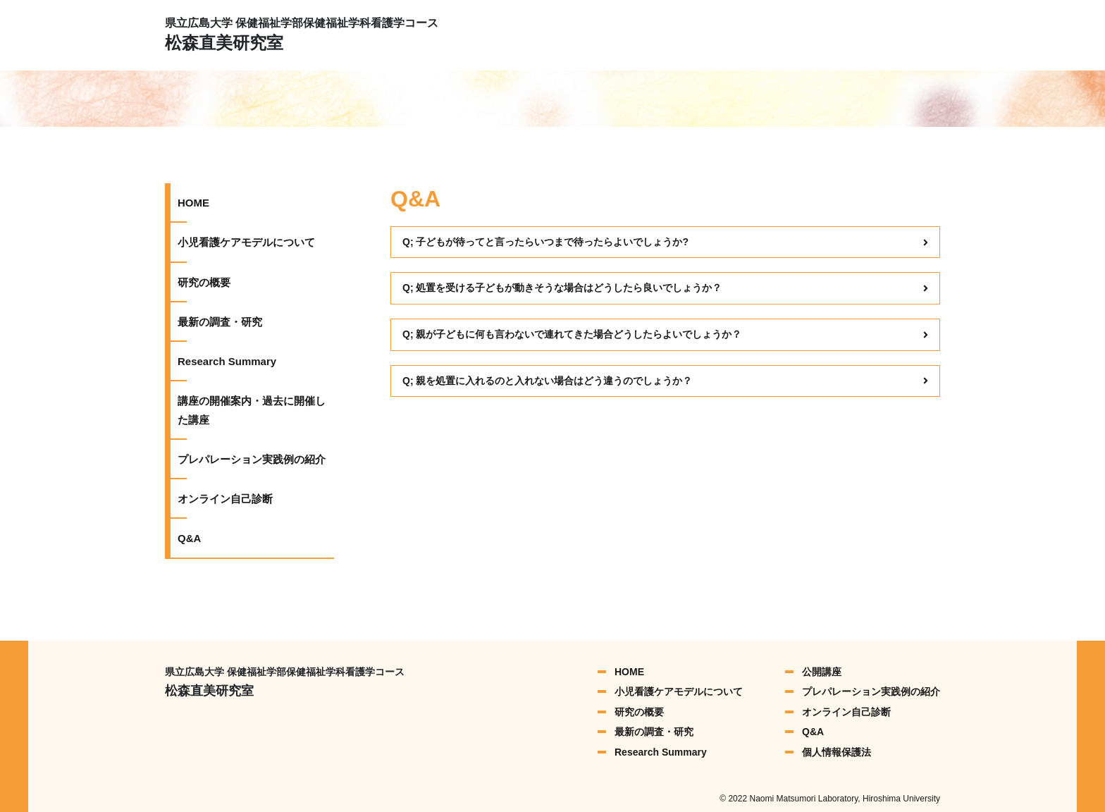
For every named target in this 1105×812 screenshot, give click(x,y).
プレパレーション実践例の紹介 (252, 459)
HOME (193, 203)
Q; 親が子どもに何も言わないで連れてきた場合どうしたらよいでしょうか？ (665, 334)
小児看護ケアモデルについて (246, 242)
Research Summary (227, 361)
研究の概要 (204, 282)
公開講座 (821, 671)
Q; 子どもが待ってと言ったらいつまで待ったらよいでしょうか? (665, 241)
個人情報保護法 (836, 752)
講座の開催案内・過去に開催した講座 (252, 410)
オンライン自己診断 (225, 499)
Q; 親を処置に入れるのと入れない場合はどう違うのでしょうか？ (665, 380)
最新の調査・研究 (220, 322)
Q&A (189, 538)
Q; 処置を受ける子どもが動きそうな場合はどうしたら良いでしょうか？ (665, 287)
